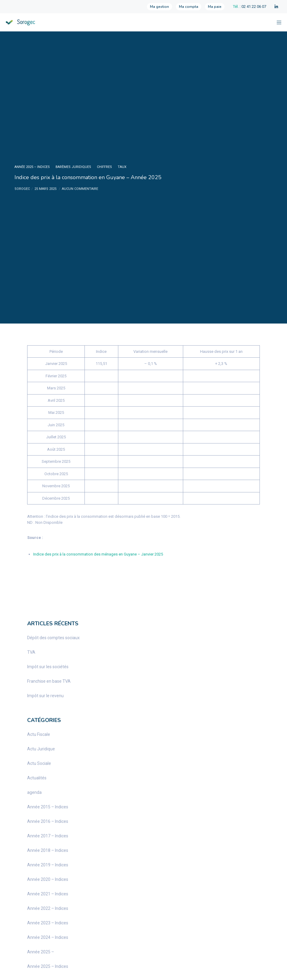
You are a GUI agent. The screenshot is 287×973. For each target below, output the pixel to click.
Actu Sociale (39, 763)
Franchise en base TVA (49, 681)
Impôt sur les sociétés (48, 666)
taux (122, 167)
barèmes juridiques (73, 167)
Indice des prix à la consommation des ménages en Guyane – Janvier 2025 (98, 554)
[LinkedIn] (276, 7)
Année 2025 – (40, 951)
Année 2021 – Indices (47, 893)
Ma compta (188, 6)
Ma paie (215, 6)
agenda (34, 792)
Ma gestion (159, 6)
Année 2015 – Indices (47, 806)
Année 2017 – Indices (47, 835)
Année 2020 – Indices (47, 879)
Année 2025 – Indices (32, 167)
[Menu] (277, 22)
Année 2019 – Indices (47, 864)
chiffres (104, 167)
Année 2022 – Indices (47, 908)
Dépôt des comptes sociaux (53, 637)
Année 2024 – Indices (47, 937)
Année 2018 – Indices (47, 850)
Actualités (36, 777)
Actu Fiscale (38, 734)
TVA (31, 652)
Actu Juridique (41, 748)
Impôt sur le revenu (45, 695)
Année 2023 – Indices (47, 922)
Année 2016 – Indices (47, 821)
